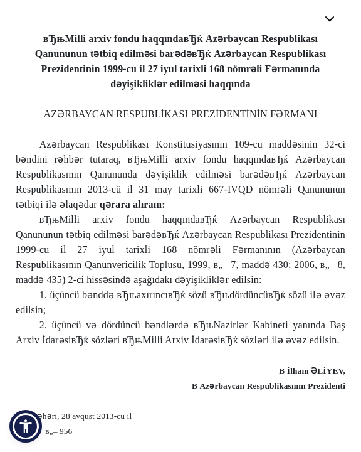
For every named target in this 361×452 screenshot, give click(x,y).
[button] (26, 426)
